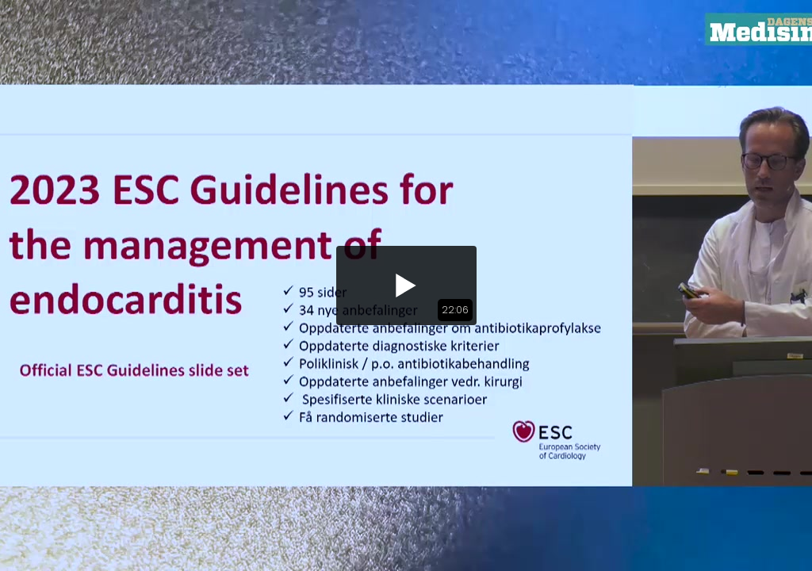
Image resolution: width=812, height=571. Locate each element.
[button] (406, 285)
